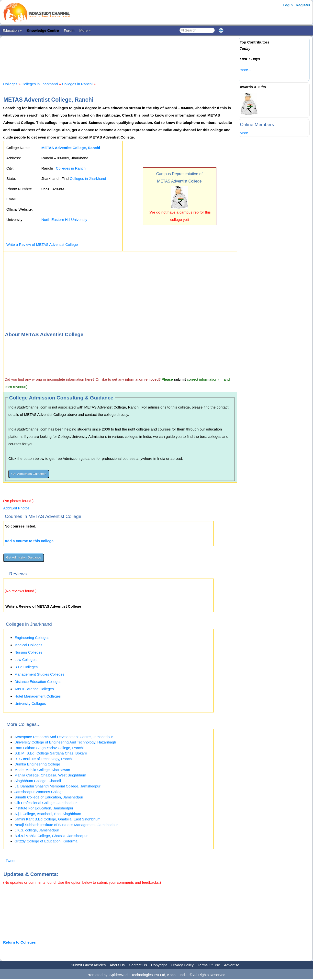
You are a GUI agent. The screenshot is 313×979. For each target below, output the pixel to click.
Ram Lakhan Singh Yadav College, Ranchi (49, 748)
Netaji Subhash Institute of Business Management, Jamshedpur (66, 825)
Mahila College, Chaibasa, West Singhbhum (50, 775)
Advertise (231, 965)
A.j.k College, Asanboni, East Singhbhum (47, 814)
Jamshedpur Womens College (39, 792)
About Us (117, 965)
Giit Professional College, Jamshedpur (45, 803)
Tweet (10, 861)
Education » (12, 30)
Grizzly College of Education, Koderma (46, 841)
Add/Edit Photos (16, 508)
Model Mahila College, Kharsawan (42, 770)
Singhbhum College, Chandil (37, 781)
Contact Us (138, 965)
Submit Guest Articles (88, 965)
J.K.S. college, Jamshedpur (36, 830)
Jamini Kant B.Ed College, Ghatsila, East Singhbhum (57, 819)
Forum (69, 30)
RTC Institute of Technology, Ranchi (43, 759)
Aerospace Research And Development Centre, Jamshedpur (63, 737)
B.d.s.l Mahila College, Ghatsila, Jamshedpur (51, 836)
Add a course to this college (29, 541)
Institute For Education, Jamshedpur (43, 808)
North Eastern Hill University (64, 219)
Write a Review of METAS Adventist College (42, 244)
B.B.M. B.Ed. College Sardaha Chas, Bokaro (50, 753)
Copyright (159, 965)
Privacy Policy (182, 965)
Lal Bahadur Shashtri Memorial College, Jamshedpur (57, 786)
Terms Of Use (209, 965)
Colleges (10, 84)
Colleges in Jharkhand (40, 84)
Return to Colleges (19, 942)
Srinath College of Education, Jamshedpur (48, 797)
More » (85, 30)
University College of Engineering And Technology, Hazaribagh (65, 742)
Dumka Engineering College (37, 764)
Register (303, 5)
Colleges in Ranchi (77, 84)
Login (288, 5)
